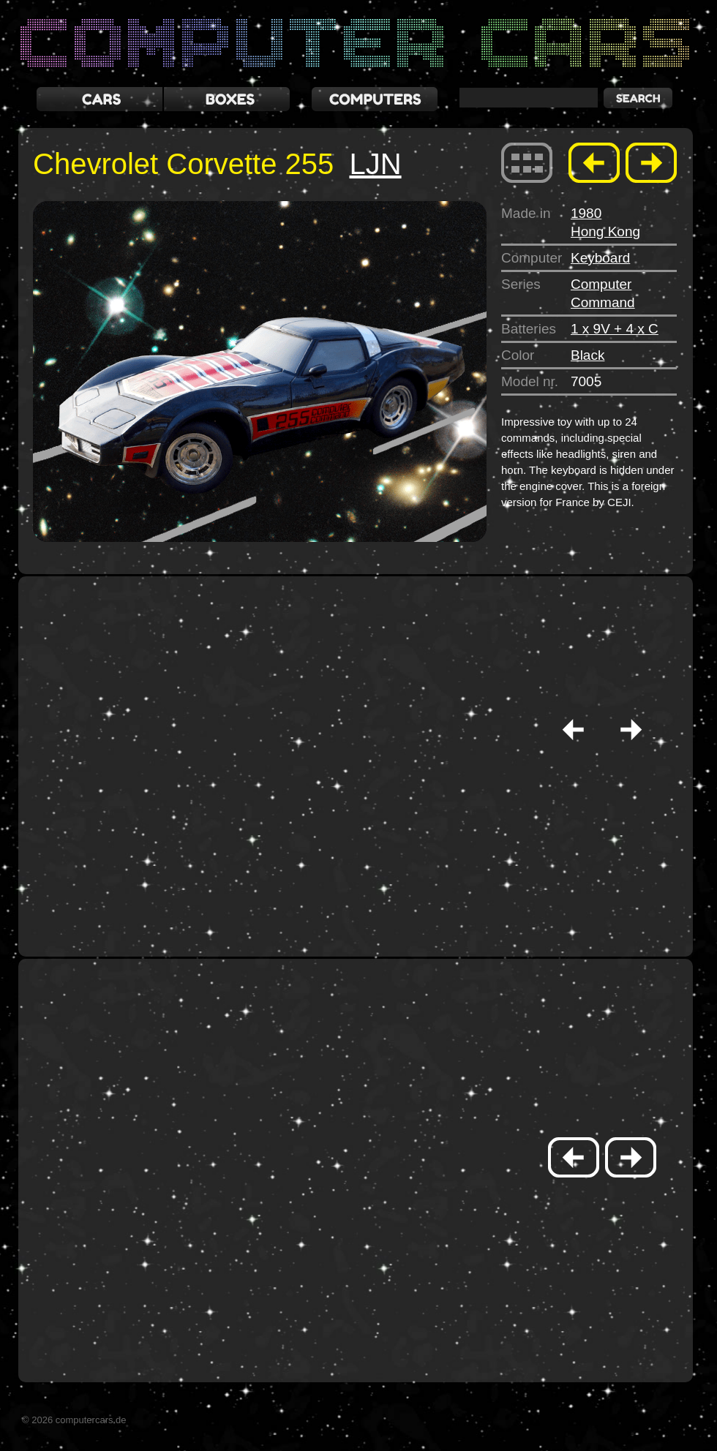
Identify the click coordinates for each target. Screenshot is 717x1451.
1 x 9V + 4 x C (614, 328)
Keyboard (600, 257)
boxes (227, 99)
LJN (375, 164)
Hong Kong (605, 231)
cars (99, 99)
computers (375, 99)
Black (587, 355)
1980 (586, 213)
